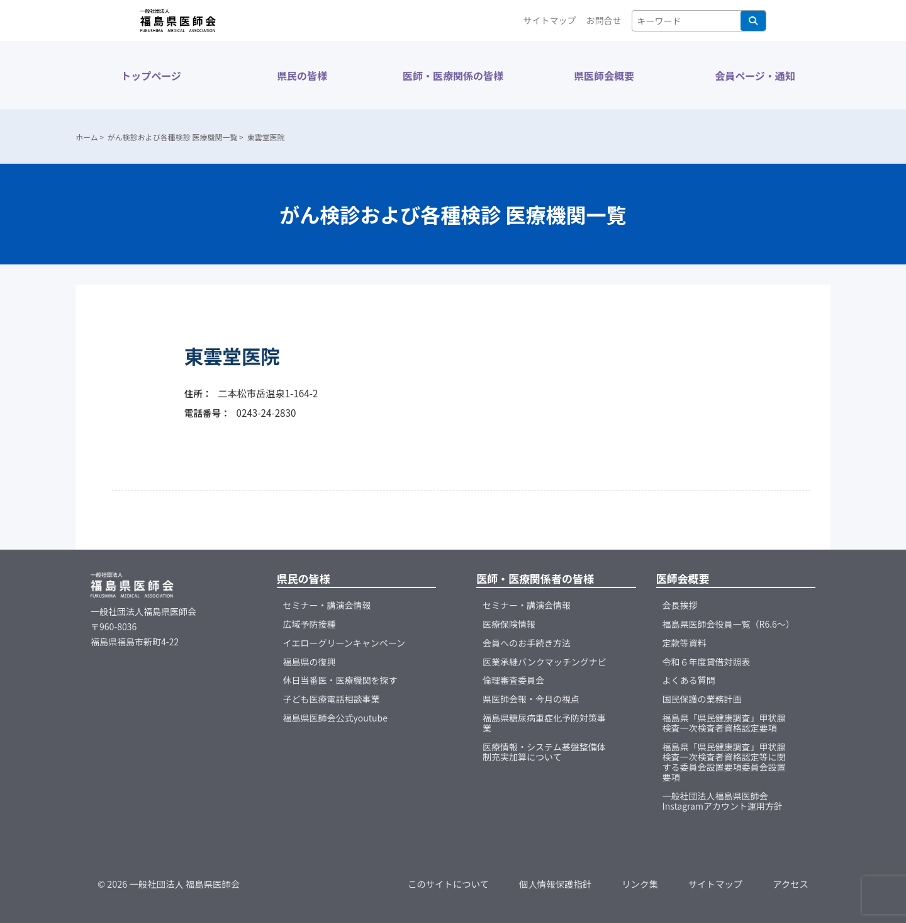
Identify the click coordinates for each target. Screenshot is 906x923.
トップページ (151, 75)
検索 (753, 21)
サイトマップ (549, 20)
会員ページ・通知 (755, 75)
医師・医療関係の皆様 (453, 75)
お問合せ (604, 20)
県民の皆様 (302, 75)
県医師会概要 (604, 75)
